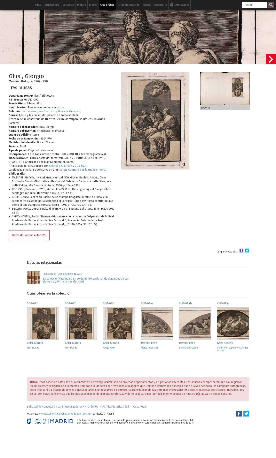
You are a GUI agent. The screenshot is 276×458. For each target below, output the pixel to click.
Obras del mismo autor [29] (29, 235)
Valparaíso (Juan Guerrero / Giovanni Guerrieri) (52, 111)
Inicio (38, 4)
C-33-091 (54, 166)
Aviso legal (140, 406)
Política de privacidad (115, 406)
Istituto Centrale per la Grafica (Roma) (81, 169)
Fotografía (160, 4)
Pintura (81, 4)
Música (147, 4)
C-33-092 (66, 166)
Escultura (68, 4)
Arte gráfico (107, 4)
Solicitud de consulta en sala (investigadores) (55, 406)
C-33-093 (80, 166)
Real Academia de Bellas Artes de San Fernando (66, 413)
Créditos (93, 406)
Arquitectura (51, 4)
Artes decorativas (128, 4)
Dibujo (93, 4)
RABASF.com (179, 4)
